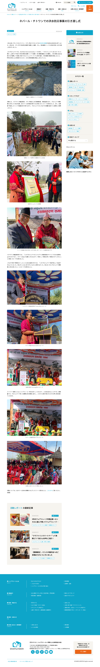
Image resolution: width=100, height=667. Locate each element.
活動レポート (14, 14)
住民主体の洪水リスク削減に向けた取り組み (29, 14)
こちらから (50, 490)
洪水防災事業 (43, 43)
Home (8, 14)
